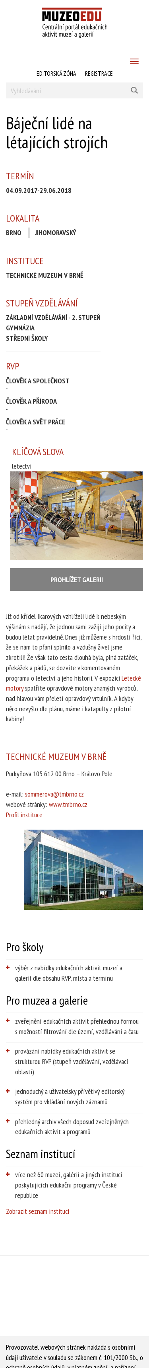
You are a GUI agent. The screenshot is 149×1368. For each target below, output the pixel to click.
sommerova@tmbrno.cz (54, 794)
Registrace (99, 73)
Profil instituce (24, 814)
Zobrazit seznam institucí (38, 1211)
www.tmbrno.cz (68, 804)
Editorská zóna (56, 73)
